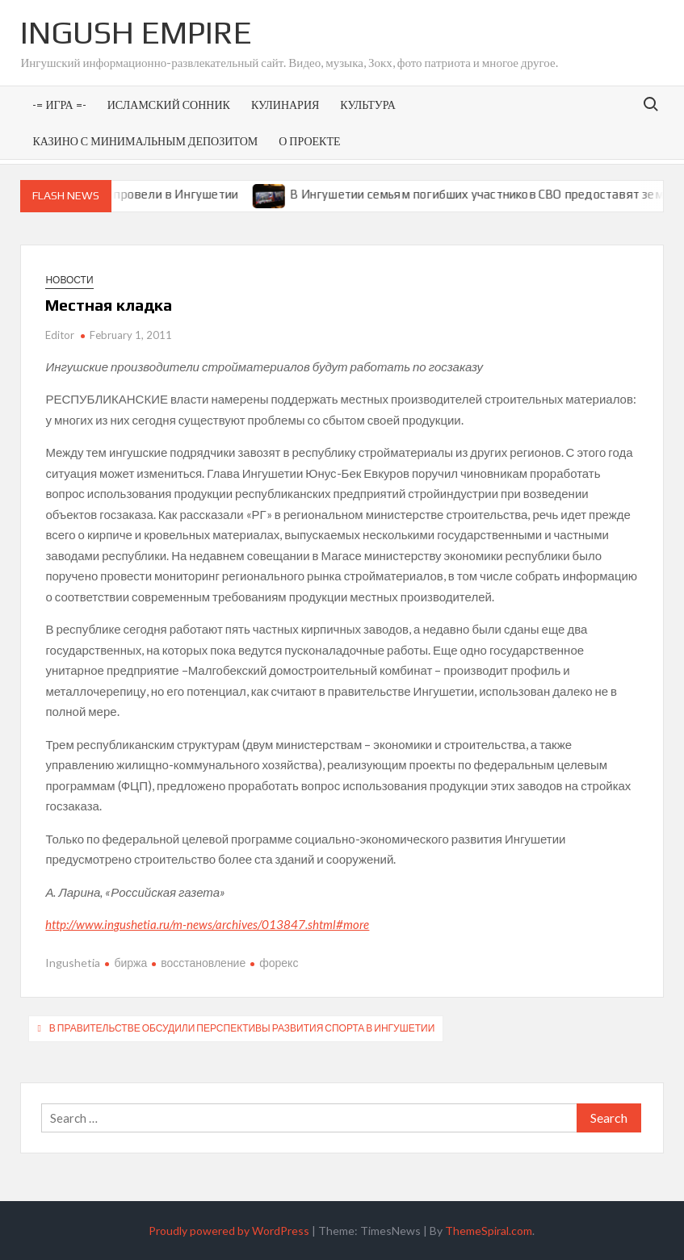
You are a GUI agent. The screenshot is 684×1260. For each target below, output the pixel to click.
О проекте (309, 141)
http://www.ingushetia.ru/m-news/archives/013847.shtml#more (207, 924)
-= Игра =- (59, 104)
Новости (69, 280)
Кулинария (285, 104)
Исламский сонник (168, 104)
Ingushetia (72, 962)
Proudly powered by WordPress (229, 1230)
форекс (278, 962)
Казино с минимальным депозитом (145, 141)
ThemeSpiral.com (488, 1230)
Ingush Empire (136, 32)
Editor (59, 335)
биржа (130, 962)
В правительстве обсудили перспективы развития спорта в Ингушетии (242, 1028)
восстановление (203, 962)
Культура (367, 104)
